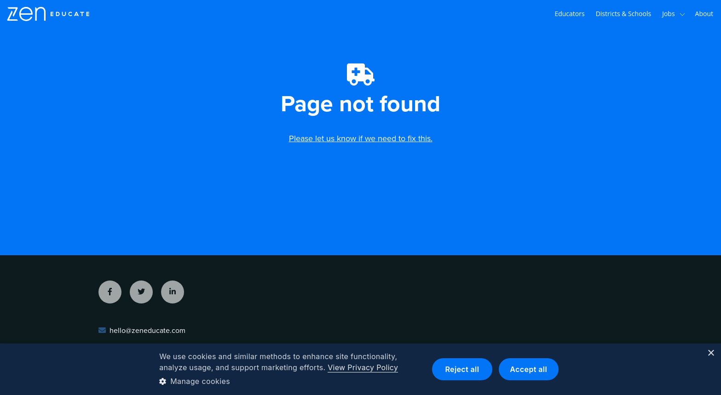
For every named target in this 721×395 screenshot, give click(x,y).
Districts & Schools (623, 13)
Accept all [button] (528, 369)
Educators (569, 13)
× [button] (710, 353)
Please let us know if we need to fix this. (361, 138)
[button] (288, 381)
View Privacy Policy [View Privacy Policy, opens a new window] (363, 367)
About (704, 13)
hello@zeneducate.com (147, 330)
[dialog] (360, 369)
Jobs (673, 13)
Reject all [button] (462, 369)
